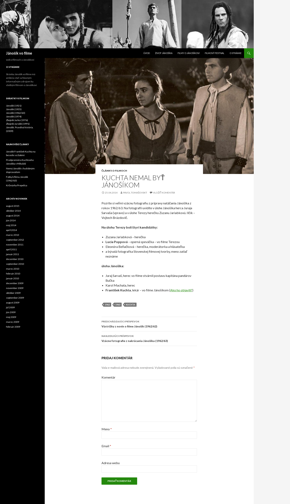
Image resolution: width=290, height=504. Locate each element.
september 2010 (15, 263)
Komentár (108, 377)
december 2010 (14, 259)
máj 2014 (11, 225)
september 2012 (15, 239)
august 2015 (12, 205)
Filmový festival (214, 53)
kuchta (130, 304)
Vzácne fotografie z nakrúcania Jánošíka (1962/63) (149, 338)
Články (107, 170)
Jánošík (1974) (14, 116)
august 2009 (12, 302)
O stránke (235, 53)
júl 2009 (10, 307)
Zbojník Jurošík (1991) (18, 123)
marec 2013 (12, 234)
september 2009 (15, 297)
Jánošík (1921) (14, 105)
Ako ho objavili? (181, 290)
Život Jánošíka (163, 53)
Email (106, 446)
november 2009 (14, 288)
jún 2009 (11, 312)
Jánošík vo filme (19, 53)
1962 (107, 304)
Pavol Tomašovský (135, 192)
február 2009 (13, 326)
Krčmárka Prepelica (16, 185)
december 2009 (14, 283)
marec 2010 (12, 268)
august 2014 (12, 215)
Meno (107, 429)
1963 (117, 304)
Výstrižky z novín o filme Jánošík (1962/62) (149, 323)
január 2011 (12, 254)
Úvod (146, 53)
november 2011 (14, 244)
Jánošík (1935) (14, 109)
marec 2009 (12, 321)
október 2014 (13, 210)
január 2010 (12, 278)
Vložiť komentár (164, 192)
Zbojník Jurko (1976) (17, 120)
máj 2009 (11, 317)
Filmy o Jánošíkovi (189, 53)
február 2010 (13, 273)
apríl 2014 (11, 230)
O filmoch (119, 170)
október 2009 (13, 292)
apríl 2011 (11, 249)
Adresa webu (111, 463)
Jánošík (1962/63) (15, 112)
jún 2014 (11, 220)
